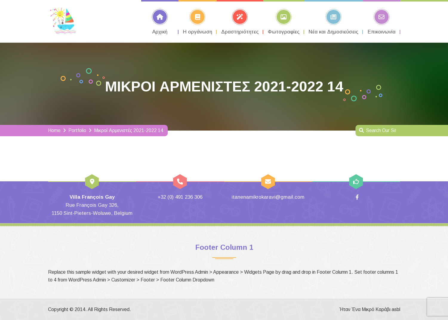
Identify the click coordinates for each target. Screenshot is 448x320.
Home (54, 130)
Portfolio (77, 130)
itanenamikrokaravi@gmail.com (268, 197)
